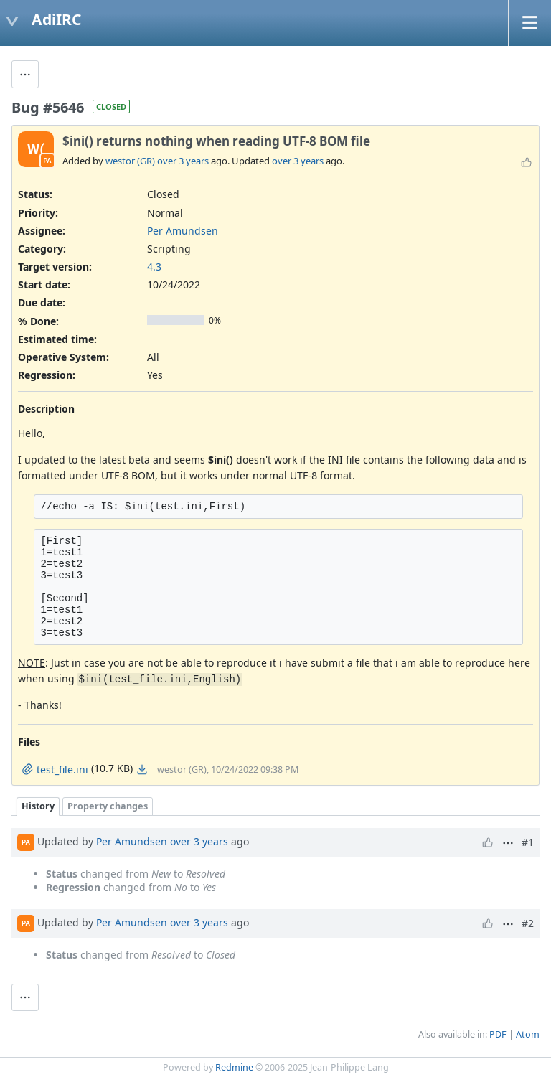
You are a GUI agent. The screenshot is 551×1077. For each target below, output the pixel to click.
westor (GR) (130, 160)
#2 (528, 923)
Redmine (234, 1067)
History (38, 806)
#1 (528, 842)
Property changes (107, 806)
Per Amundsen (182, 230)
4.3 (154, 266)
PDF (498, 1034)
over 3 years (183, 160)
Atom (528, 1034)
